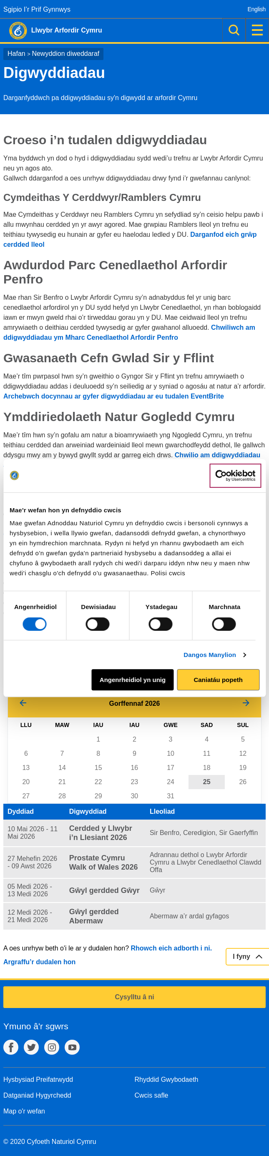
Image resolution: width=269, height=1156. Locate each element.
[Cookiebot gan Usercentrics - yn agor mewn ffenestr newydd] (235, 475)
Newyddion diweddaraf (65, 53)
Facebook (10, 1047)
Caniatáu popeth (218, 679)
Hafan (16, 53)
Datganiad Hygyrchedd (37, 1095)
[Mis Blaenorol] (22, 704)
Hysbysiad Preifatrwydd (38, 1079)
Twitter (31, 1047)
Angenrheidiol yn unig (133, 679)
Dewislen (257, 30)
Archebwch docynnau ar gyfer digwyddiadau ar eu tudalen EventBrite (113, 396)
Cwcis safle (151, 1095)
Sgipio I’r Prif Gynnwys (36, 9)
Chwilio (234, 30)
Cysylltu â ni (134, 997)
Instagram (51, 1047)
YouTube (72, 1047)
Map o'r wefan (24, 1111)
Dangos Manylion (210, 654)
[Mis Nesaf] (246, 704)
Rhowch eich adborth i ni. (171, 948)
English (257, 9)
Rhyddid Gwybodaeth (167, 1079)
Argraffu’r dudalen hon (39, 961)
